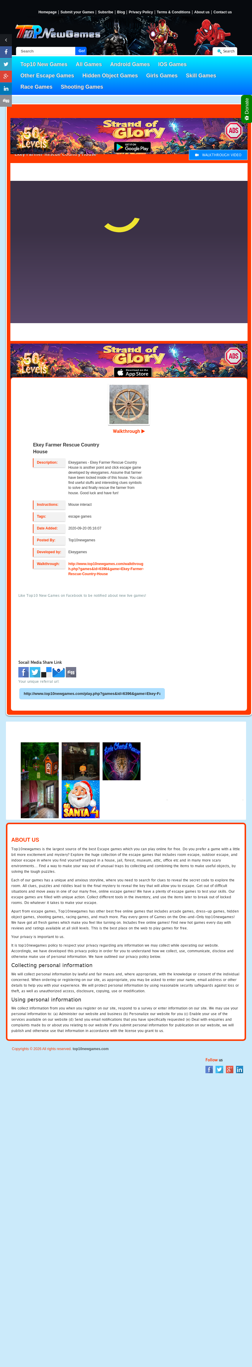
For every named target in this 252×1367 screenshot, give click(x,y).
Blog (121, 12)
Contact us (222, 12)
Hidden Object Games (110, 76)
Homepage (48, 12)
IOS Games (172, 64)
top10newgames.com (91, 1049)
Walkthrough (129, 431)
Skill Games (201, 76)
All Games (89, 64)
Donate (247, 109)
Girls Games (162, 76)
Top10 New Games (44, 64)
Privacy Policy (141, 12)
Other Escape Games (47, 76)
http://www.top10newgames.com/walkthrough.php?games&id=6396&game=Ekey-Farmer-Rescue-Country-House (106, 569)
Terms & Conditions (173, 12)
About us (202, 12)
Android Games (130, 64)
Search (229, 51)
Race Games (36, 87)
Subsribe (105, 12)
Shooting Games (82, 87)
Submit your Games (77, 12)
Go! (82, 51)
